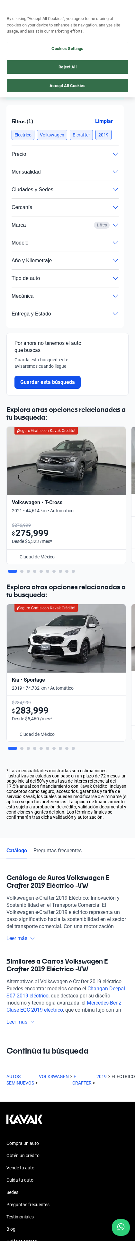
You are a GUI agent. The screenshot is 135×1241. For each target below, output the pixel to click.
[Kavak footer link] (24, 908)
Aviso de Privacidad (25, 1178)
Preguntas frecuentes (57, 636)
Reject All (67, 67)
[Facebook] (11, 1088)
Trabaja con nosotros (27, 1039)
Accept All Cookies (67, 85)
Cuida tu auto (19, 965)
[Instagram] (27, 1088)
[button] (23, 135)
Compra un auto (22, 928)
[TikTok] (89, 1088)
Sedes (12, 977)
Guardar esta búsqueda (47, 382)
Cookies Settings (67, 48)
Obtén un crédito (23, 941)
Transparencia (20, 1201)
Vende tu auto (20, 953)
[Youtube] (42, 1088)
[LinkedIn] (73, 1088)
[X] (58, 1088)
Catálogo (16, 636)
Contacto (15, 1051)
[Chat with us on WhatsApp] (121, 1227)
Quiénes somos (21, 1026)
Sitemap (14, 1213)
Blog (10, 1014)
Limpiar (104, 121)
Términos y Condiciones (29, 1190)
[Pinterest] (104, 1088)
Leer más (20, 724)
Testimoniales (20, 1002)
